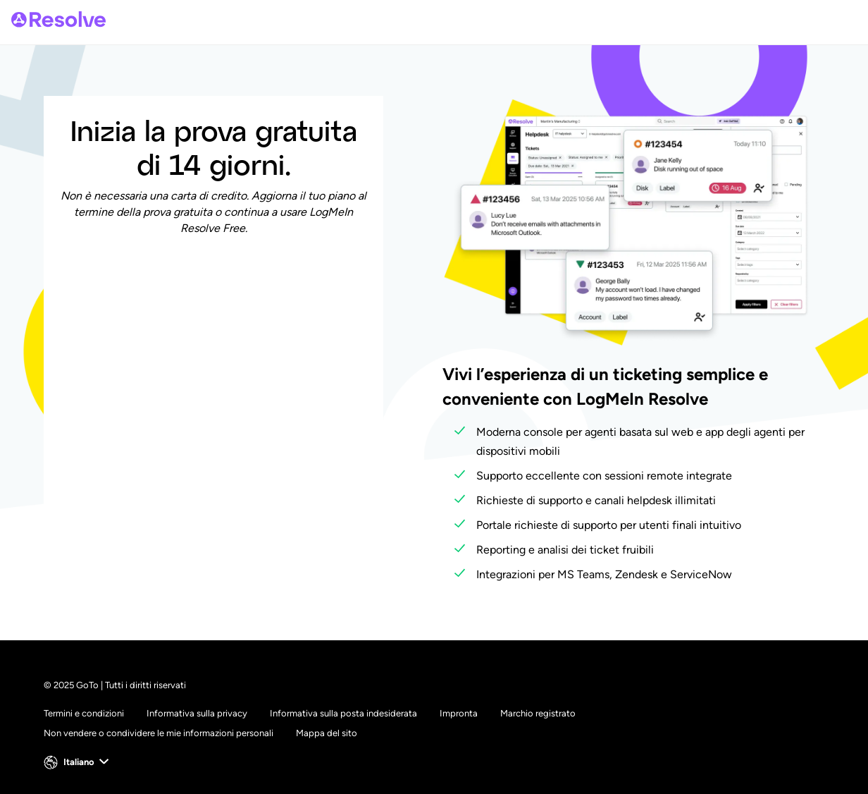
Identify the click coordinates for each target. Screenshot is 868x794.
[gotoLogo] (58, 19)
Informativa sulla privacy (197, 713)
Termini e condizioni (84, 713)
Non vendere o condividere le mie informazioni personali (158, 733)
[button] (78, 762)
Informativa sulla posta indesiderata (343, 713)
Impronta (459, 713)
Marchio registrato (538, 713)
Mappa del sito (326, 733)
